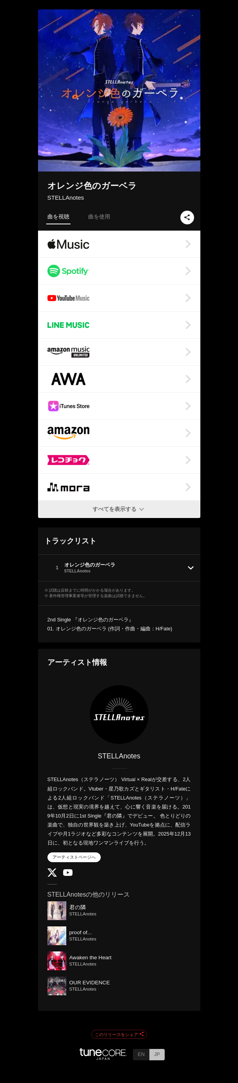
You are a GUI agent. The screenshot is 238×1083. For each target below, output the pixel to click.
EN (141, 1054)
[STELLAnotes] (119, 714)
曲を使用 (99, 216)
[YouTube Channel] (68, 874)
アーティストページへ (74, 857)
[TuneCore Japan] (103, 1057)
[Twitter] (52, 875)
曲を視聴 (58, 216)
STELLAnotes (65, 197)
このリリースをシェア (119, 1034)
